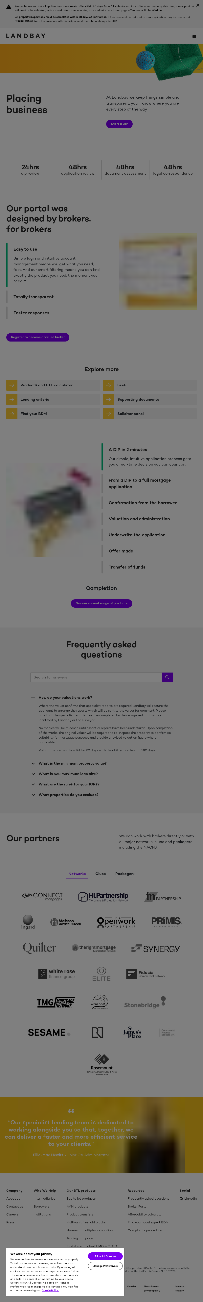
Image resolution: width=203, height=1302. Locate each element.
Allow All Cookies (105, 1256)
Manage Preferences (105, 1266)
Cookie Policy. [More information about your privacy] (50, 1290)
